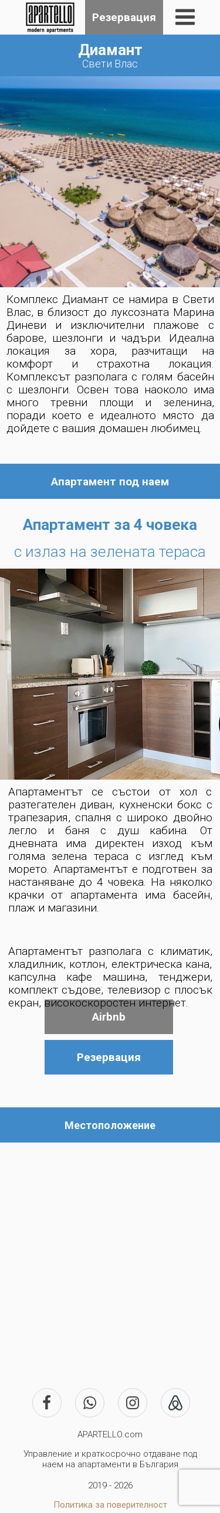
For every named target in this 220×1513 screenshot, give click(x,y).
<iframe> (110, 1255)
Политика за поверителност (110, 1505)
